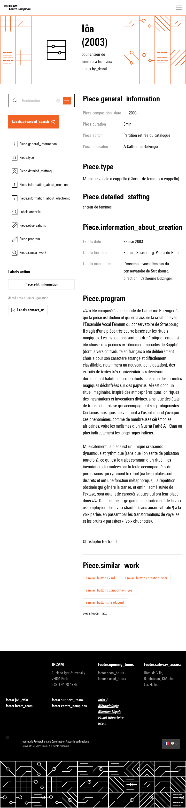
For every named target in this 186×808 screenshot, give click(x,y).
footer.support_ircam (70, 700)
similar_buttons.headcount (105, 602)
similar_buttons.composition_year (110, 590)
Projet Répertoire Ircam (116, 720)
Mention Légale (112, 711)
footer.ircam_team (22, 706)
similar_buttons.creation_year (146, 578)
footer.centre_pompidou (69, 706)
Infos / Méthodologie (116, 703)
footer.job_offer (20, 700)
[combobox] (41, 100)
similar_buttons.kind (100, 578)
